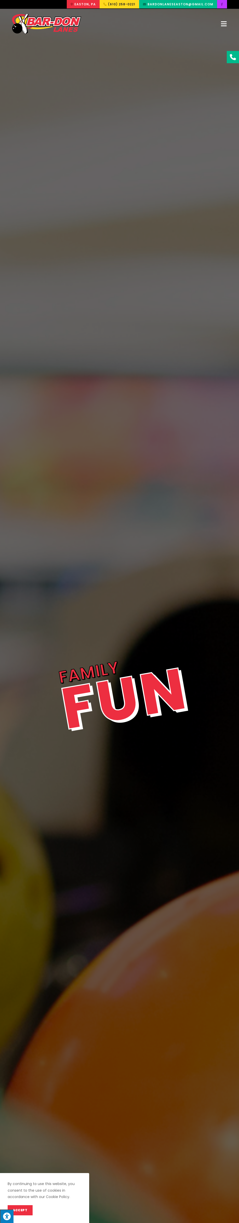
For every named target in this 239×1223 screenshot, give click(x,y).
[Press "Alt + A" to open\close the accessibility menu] (7, 1216)
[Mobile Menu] (224, 23)
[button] (83, 4)
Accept (20, 1210)
